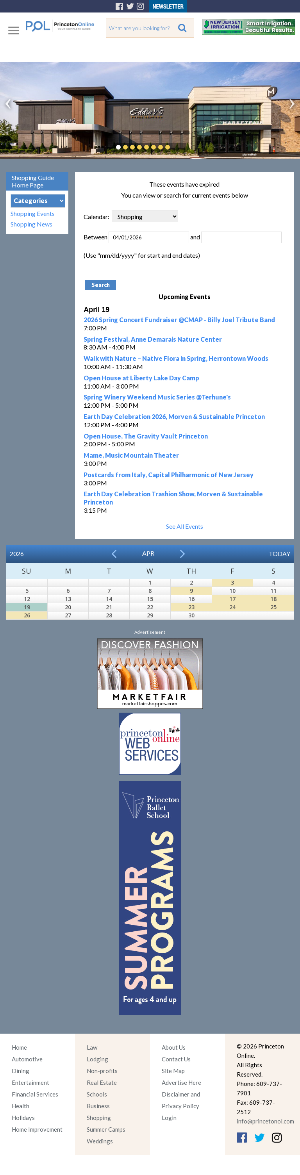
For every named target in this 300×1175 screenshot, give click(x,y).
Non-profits (102, 1070)
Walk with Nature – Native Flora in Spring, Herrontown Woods (176, 358)
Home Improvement (37, 1129)
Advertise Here (181, 1082)
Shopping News (31, 224)
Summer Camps (106, 1129)
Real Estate (102, 1082)
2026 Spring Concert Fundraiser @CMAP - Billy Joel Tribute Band (179, 319)
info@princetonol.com (265, 1121)
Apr (148, 553)
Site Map (173, 1070)
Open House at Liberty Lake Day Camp (141, 378)
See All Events (184, 526)
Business (98, 1105)
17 (232, 599)
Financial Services (35, 1094)
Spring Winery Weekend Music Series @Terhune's (157, 397)
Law (92, 1047)
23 (191, 607)
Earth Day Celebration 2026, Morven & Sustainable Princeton (174, 416)
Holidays (23, 1117)
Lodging (97, 1059)
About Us (174, 1047)
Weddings (100, 1141)
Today (279, 553)
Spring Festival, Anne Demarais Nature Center (153, 339)
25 (273, 607)
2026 (17, 553)
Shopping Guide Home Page (33, 181)
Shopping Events (33, 213)
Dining (20, 1070)
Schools (97, 1094)
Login (169, 1117)
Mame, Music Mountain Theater (131, 455)
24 (232, 607)
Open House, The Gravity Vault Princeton (146, 436)
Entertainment (30, 1082)
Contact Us (176, 1059)
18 (273, 599)
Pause (179, 147)
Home (19, 1047)
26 (27, 615)
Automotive (27, 1059)
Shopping (99, 1117)
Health (20, 1105)
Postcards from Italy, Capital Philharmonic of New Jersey (169, 474)
